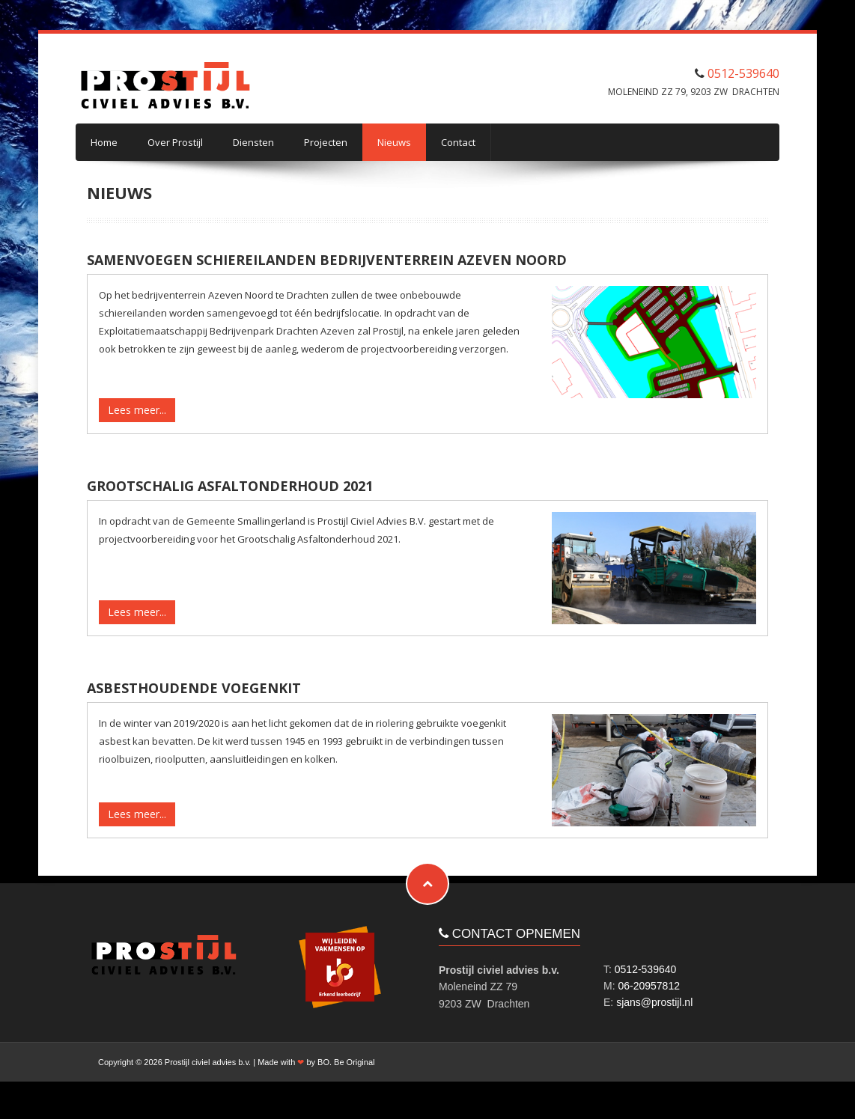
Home (104, 142)
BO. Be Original (345, 1062)
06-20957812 (649, 986)
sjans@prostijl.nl (654, 1002)
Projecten (325, 142)
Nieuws (394, 142)
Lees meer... (137, 410)
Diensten (253, 142)
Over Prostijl (175, 142)
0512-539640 (743, 73)
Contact (458, 142)
